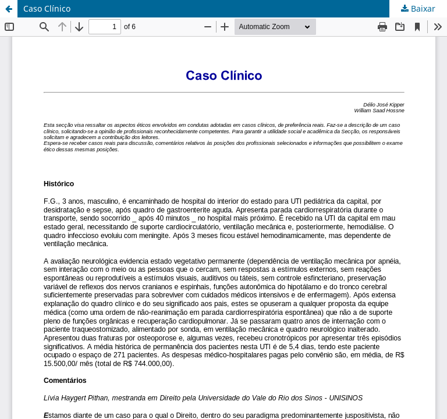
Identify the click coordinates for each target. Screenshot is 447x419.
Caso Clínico (46, 8)
